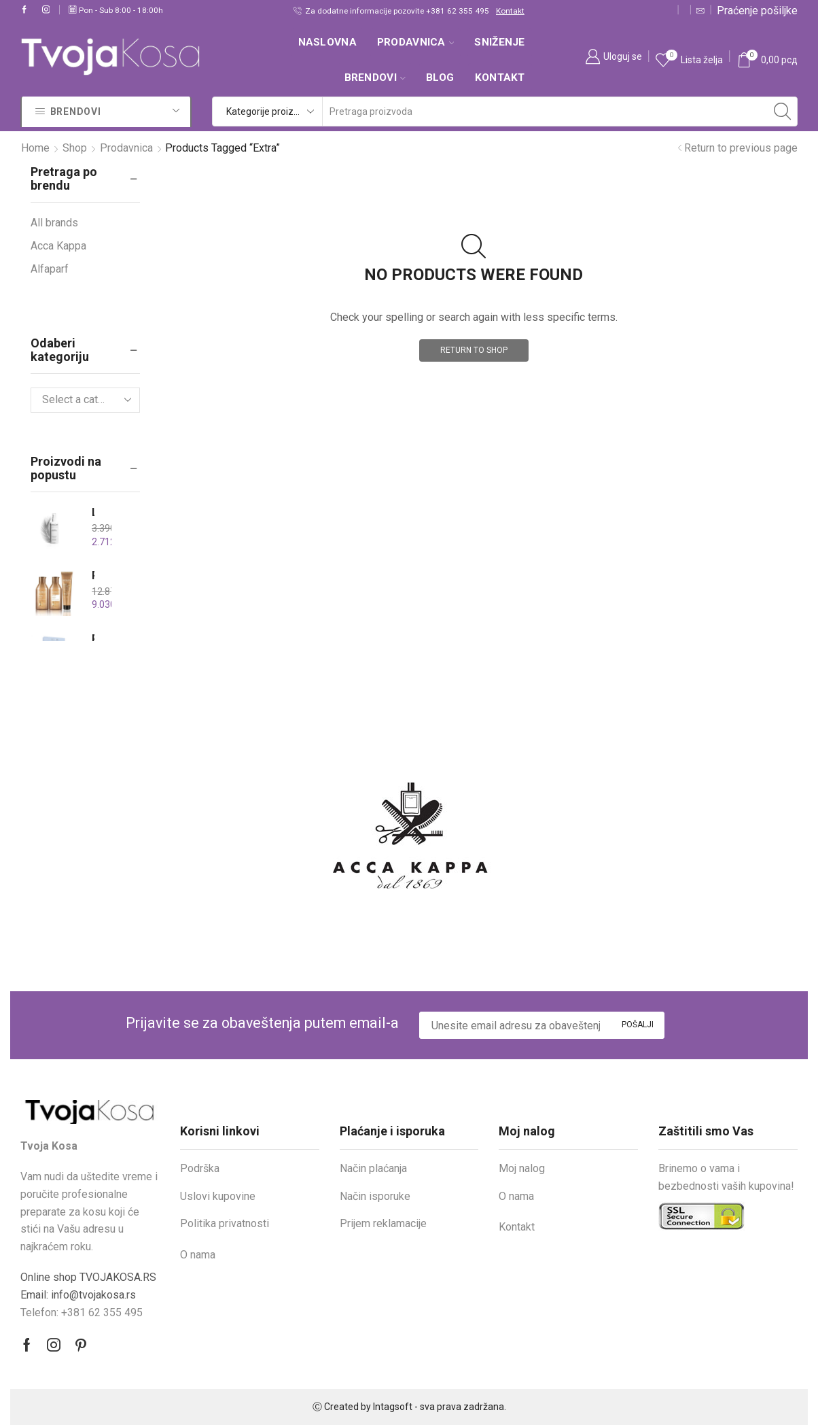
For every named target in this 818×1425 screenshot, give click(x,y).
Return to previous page (741, 147)
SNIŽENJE (499, 42)
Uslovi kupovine (217, 1196)
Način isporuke (375, 1196)
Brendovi (375, 77)
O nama (197, 1254)
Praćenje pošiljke (757, 10)
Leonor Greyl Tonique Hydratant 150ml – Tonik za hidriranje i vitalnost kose (93, 512)
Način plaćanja (373, 1168)
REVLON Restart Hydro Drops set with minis (93, 638)
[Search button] (782, 111)
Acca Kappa (58, 245)
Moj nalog (522, 1168)
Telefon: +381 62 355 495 (81, 1312)
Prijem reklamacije (383, 1223)
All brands (54, 222)
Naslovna (327, 42)
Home (35, 147)
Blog (440, 77)
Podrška (199, 1168)
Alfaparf (50, 268)
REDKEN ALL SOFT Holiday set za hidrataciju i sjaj (93, 575)
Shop (75, 147)
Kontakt (510, 11)
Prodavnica (416, 42)
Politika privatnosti (224, 1223)
